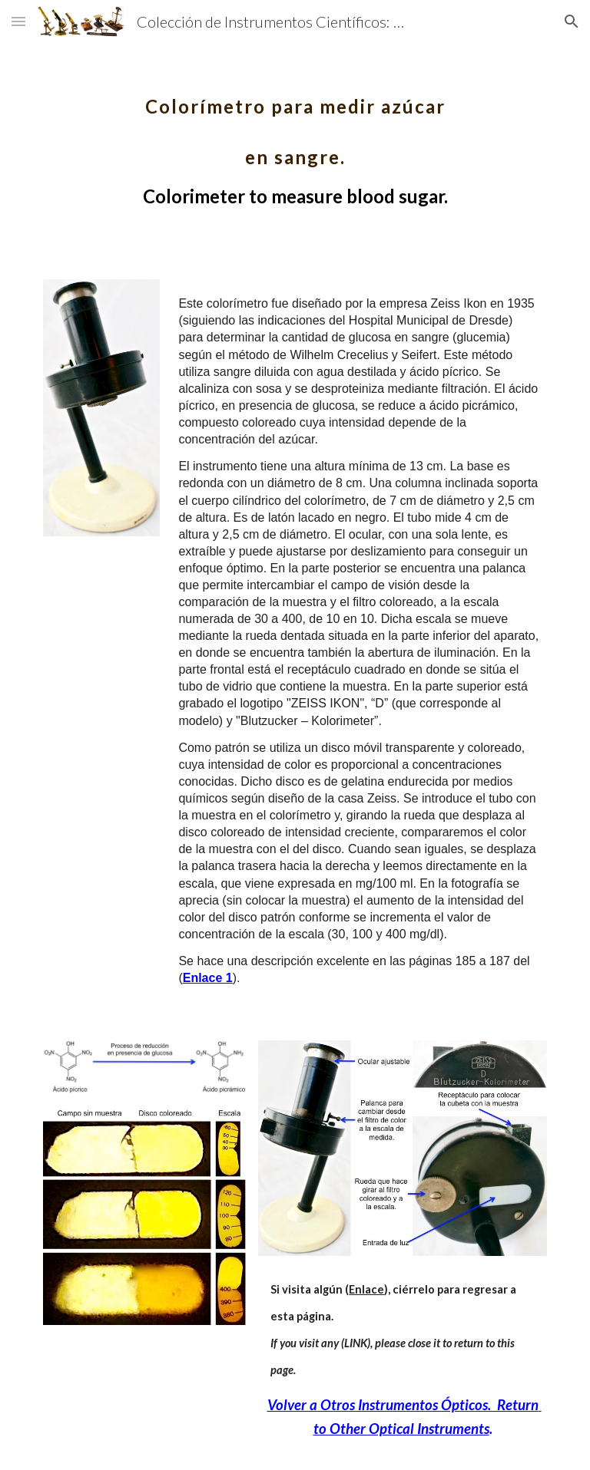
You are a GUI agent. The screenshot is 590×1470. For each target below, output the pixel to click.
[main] (294, 141)
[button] (18, 21)
